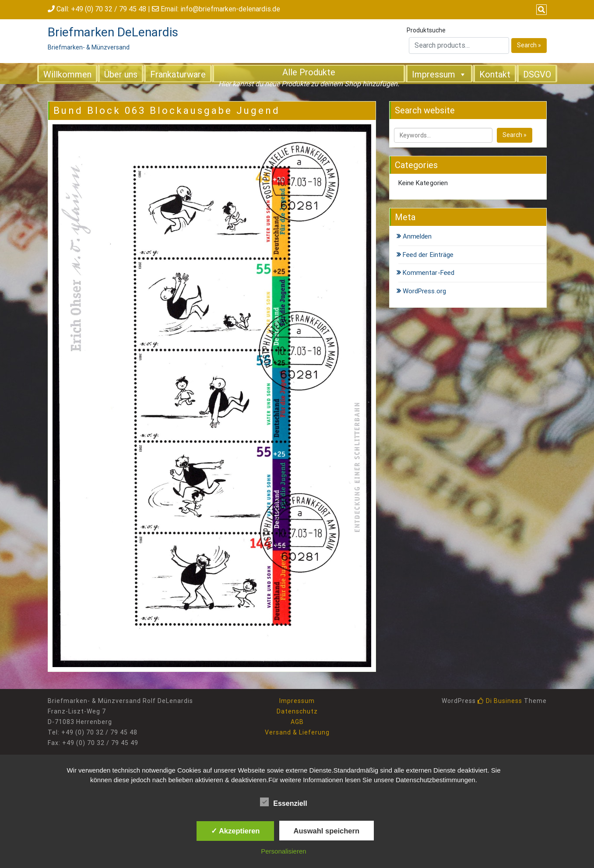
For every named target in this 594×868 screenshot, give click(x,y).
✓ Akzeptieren (235, 831)
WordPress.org (424, 291)
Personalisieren (283, 851)
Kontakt (494, 74)
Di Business (500, 700)
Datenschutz (297, 711)
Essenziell (283, 802)
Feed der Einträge (428, 255)
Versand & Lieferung (297, 732)
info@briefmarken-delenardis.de (230, 9)
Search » (529, 45)
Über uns (120, 74)
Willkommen (67, 74)
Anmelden (417, 236)
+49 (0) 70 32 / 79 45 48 (108, 9)
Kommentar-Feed (428, 273)
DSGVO (537, 74)
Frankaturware (178, 74)
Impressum (439, 74)
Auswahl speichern (326, 831)
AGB (297, 721)
